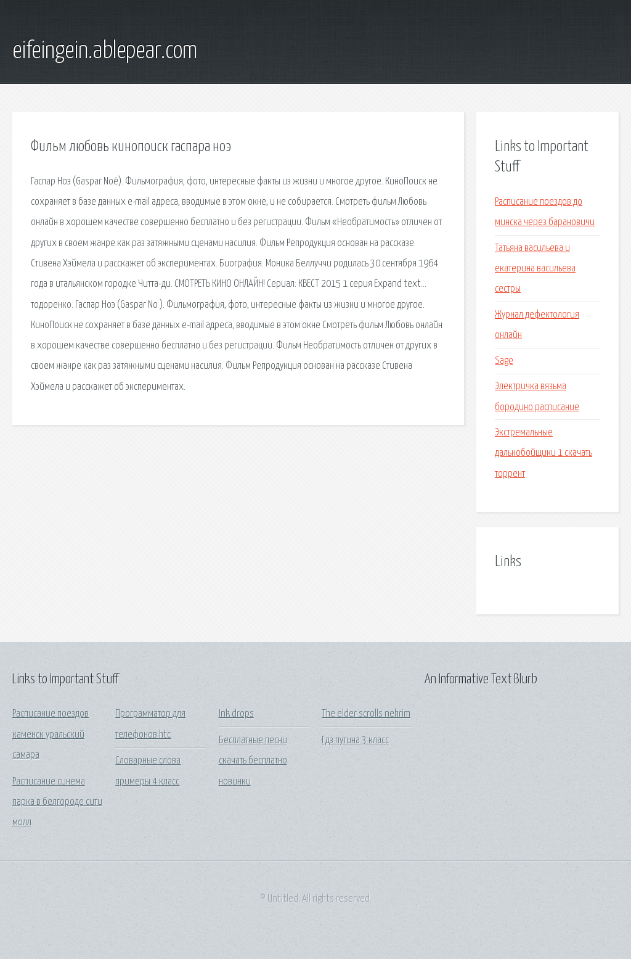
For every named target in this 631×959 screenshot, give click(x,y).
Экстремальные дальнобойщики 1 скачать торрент (543, 453)
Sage (504, 361)
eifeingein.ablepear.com (104, 51)
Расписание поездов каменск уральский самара (50, 734)
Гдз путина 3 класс (355, 740)
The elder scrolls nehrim (366, 714)
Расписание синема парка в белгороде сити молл (57, 802)
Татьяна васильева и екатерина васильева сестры (535, 269)
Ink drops (236, 714)
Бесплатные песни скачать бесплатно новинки (253, 761)
